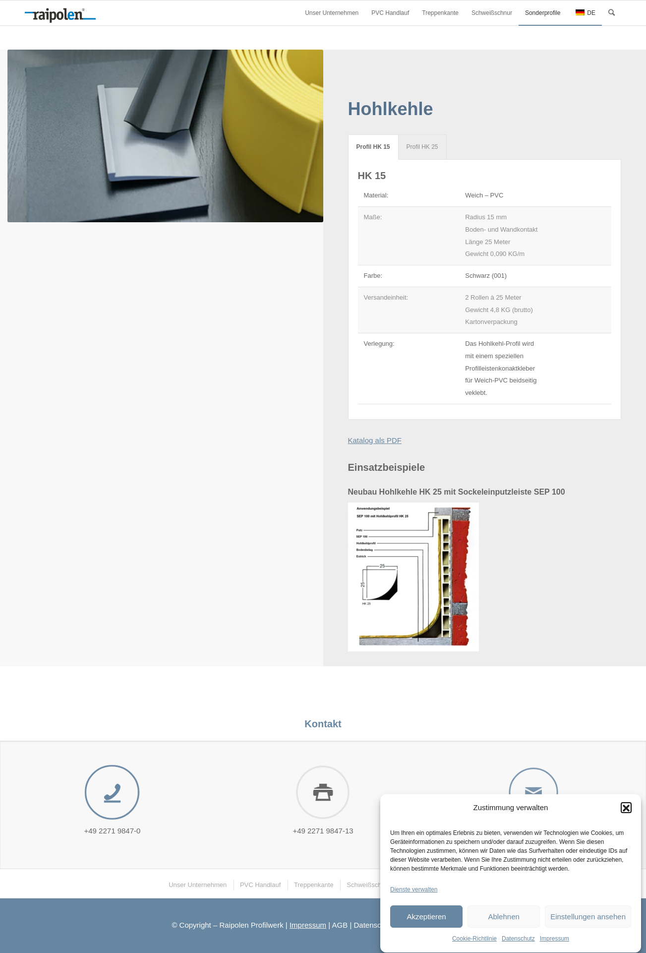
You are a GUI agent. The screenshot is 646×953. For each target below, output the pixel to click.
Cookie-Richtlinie (474, 943)
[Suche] (611, 12)
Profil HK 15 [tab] (373, 146)
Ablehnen (503, 920)
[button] (626, 812)
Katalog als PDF (375, 440)
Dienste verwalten (413, 893)
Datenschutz (518, 943)
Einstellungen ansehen (588, 920)
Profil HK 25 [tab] (422, 146)
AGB (340, 925)
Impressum (554, 943)
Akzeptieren (426, 920)
